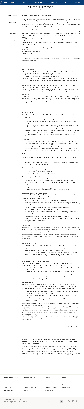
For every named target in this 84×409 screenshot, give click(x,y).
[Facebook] (68, 401)
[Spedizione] (12, 40)
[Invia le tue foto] (52, 390)
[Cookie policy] (12, 26)
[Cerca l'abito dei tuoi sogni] (46, 401)
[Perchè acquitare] (12, 33)
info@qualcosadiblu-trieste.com (44, 26)
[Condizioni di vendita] (12, 15)
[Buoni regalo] (69, 382)
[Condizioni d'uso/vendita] (12, 382)
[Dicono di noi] (31, 390)
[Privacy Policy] (11, 387)
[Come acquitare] (12, 36)
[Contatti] (31, 382)
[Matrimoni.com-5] (77, 401)
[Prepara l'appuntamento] (31, 387)
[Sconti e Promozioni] (69, 384)
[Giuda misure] (12, 43)
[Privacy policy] (12, 22)
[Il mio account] (52, 382)
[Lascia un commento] (52, 387)
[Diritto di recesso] (12, 19)
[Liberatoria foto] (11, 390)
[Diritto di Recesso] (11, 384)
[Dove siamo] (31, 384)
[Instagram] (73, 401)
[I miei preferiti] (52, 384)
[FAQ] (12, 29)
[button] (27, 2)
